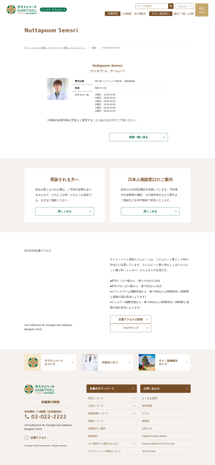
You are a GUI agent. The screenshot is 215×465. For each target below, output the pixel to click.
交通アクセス (39, 437)
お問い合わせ (151, 388)
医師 (94, 48)
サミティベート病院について (104, 451)
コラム (145, 413)
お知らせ (147, 428)
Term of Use (149, 451)
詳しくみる (64, 211)
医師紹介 (93, 435)
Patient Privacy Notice (154, 435)
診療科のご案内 (97, 428)
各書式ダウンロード (102, 388)
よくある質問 (149, 398)
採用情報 (147, 405)
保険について (95, 420)
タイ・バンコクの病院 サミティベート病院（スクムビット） (54, 48)
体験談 (145, 420)
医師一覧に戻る (138, 137)
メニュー (182, 6)
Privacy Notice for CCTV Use (158, 443)
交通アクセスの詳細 (129, 320)
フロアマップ (171, 320)
